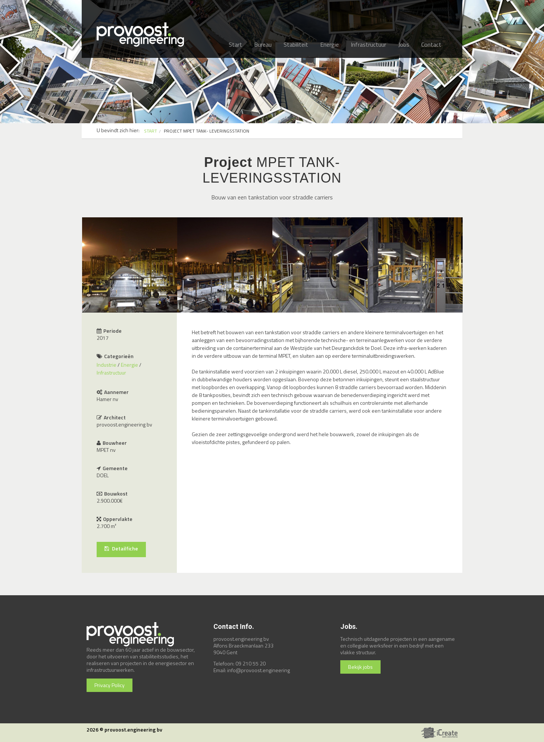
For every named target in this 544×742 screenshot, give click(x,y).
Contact (431, 44)
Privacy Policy (109, 685)
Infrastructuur (368, 44)
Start (235, 44)
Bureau (263, 44)
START (150, 130)
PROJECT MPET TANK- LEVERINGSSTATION (206, 130)
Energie (329, 44)
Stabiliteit (296, 44)
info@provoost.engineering (258, 670)
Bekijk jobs (360, 667)
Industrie (106, 365)
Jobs (403, 44)
